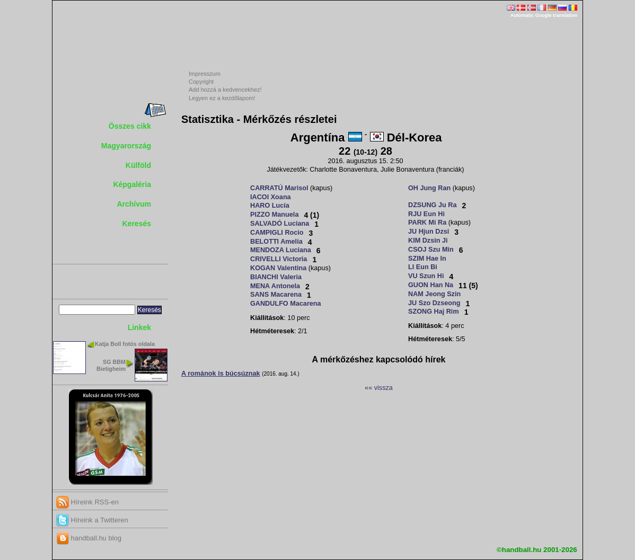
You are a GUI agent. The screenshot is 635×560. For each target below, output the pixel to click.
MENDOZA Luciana (280, 250)
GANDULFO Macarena (285, 303)
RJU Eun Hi (426, 214)
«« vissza (379, 388)
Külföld (138, 165)
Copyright (201, 81)
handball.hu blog (88, 538)
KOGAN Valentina (278, 268)
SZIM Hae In (427, 258)
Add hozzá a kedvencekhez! (225, 89)
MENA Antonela (275, 286)
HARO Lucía (269, 205)
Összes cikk (130, 126)
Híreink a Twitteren (92, 520)
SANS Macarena (276, 294)
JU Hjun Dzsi (428, 231)
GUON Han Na (430, 285)
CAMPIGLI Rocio (277, 232)
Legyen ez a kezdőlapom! (222, 98)
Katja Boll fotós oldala (125, 344)
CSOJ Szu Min (431, 249)
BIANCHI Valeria (276, 277)
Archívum (134, 204)
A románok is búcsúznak (220, 373)
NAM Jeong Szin (434, 294)
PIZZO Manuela (274, 214)
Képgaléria (132, 184)
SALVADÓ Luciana (279, 223)
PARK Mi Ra (427, 222)
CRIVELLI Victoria (278, 259)
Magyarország (126, 145)
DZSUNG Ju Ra (432, 205)
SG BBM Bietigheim (111, 365)
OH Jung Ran (429, 188)
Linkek (139, 327)
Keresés (137, 223)
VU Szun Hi (426, 276)
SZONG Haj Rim (433, 311)
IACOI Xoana (270, 197)
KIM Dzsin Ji (428, 240)
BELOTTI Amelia (276, 241)
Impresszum (205, 73)
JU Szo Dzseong (434, 303)
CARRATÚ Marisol (279, 188)
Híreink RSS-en (87, 502)
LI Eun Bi (422, 267)
